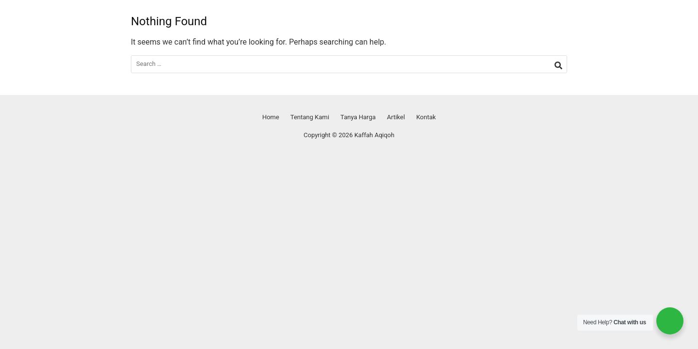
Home (270, 117)
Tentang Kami (309, 117)
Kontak (426, 117)
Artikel (396, 117)
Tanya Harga (358, 117)
